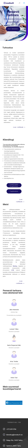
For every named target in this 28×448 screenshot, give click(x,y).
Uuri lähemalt (12, 29)
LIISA (12, 270)
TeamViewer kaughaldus (14, 185)
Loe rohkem (18, 127)
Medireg (15, 266)
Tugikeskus (14, 191)
